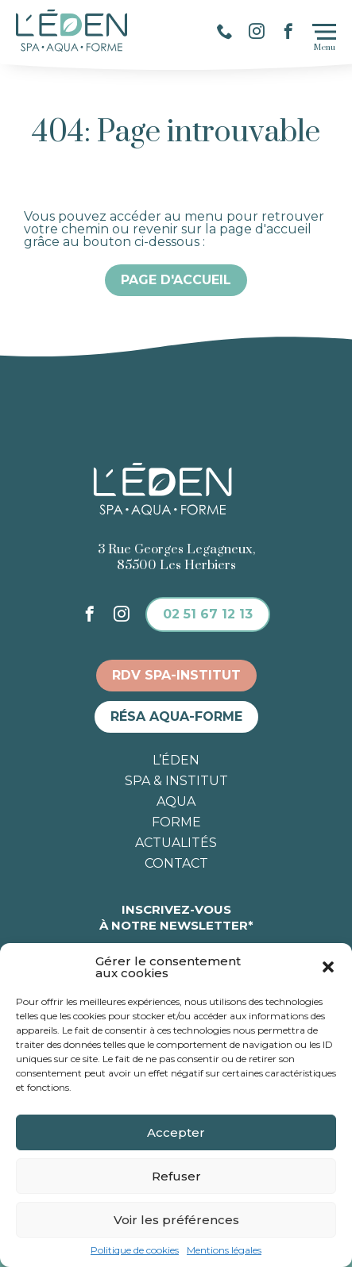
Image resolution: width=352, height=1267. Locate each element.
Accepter (176, 1132)
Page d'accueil (176, 279)
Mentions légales (224, 1250)
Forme (176, 822)
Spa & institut (176, 781)
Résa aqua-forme (176, 716)
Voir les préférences (176, 1219)
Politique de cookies (135, 1250)
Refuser (176, 1176)
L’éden (176, 760)
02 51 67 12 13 (208, 614)
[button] (328, 967)
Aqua (176, 801)
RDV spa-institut (176, 675)
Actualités (176, 843)
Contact (176, 863)
